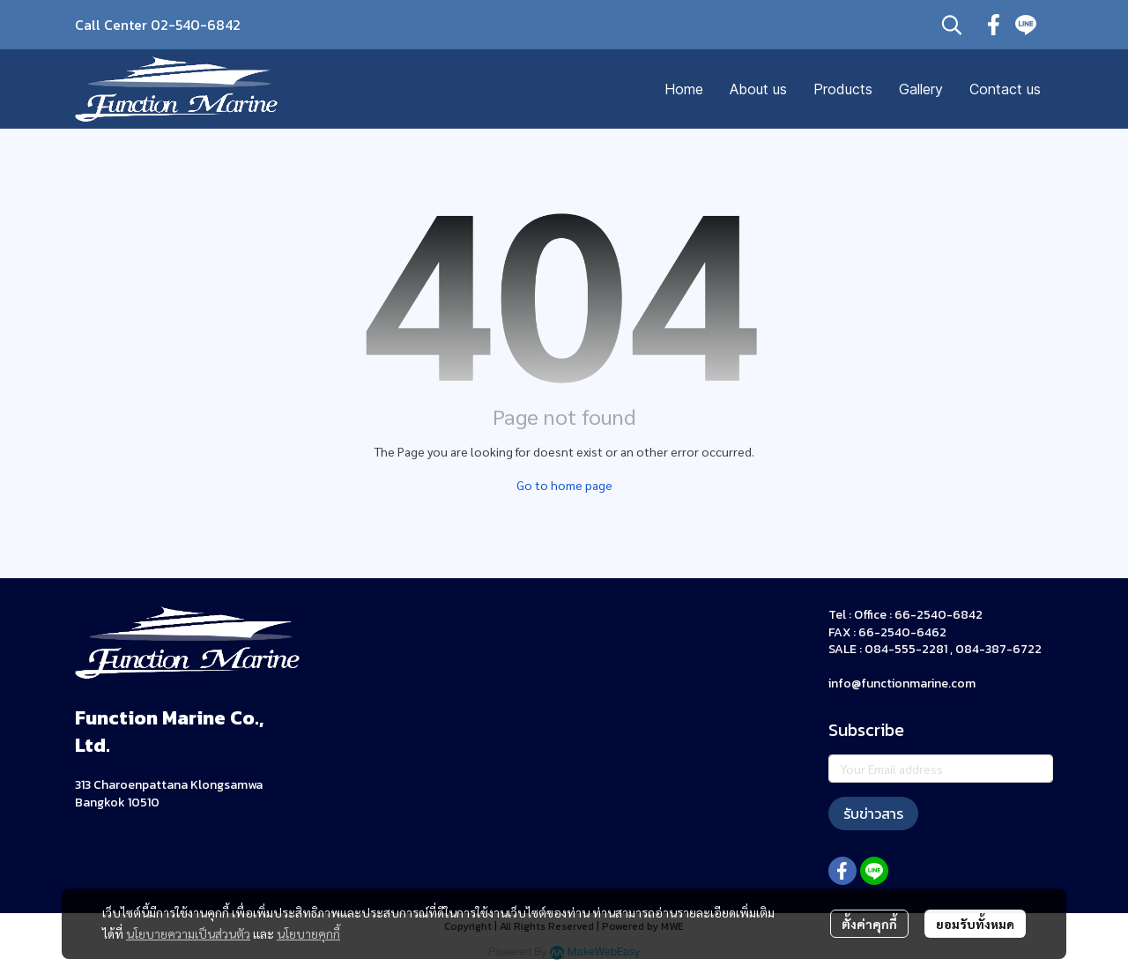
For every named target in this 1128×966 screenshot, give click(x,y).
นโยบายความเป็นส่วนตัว (188, 933)
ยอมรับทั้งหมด (975, 924)
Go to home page (564, 485)
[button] (952, 25)
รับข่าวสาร (873, 813)
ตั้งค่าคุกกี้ (869, 924)
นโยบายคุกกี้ (308, 933)
